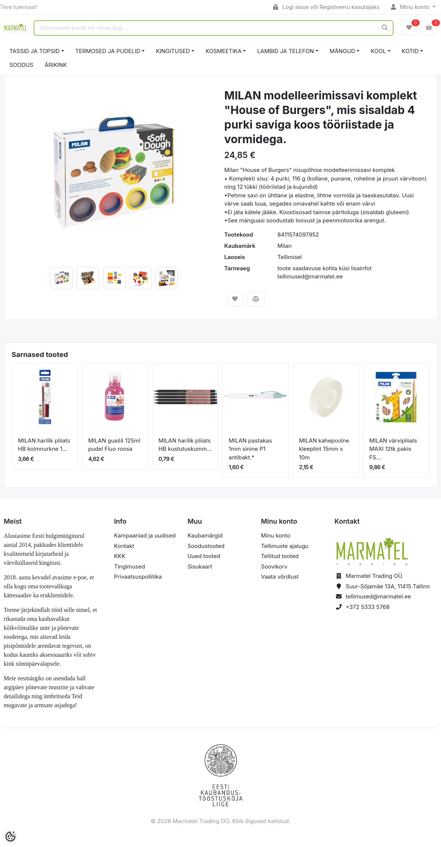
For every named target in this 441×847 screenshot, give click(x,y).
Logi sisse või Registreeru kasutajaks (326, 6)
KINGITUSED (173, 51)
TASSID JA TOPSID (34, 51)
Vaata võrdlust (280, 576)
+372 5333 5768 (368, 606)
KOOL (378, 51)
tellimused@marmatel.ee (378, 596)
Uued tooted (204, 556)
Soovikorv (274, 566)
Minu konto (411, 6)
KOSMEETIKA (223, 51)
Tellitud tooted (280, 556)
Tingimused (129, 566)
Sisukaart (200, 566)
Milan (284, 245)
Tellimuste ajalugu (284, 545)
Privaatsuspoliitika (138, 576)
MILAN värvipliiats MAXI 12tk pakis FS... (393, 449)
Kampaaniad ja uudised (145, 535)
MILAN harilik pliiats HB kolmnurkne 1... (44, 445)
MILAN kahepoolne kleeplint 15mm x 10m (324, 449)
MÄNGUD (342, 51)
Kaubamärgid (205, 535)
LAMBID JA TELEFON (285, 51)
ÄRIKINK (55, 64)
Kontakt (124, 545)
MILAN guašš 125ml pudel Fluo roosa (114, 445)
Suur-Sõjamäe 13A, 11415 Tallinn (388, 586)
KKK (119, 556)
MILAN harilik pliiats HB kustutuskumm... (185, 445)
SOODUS (21, 64)
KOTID (410, 51)
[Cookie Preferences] (10, 836)
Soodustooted (206, 545)
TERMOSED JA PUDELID (108, 51)
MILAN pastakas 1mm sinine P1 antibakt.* (250, 449)
